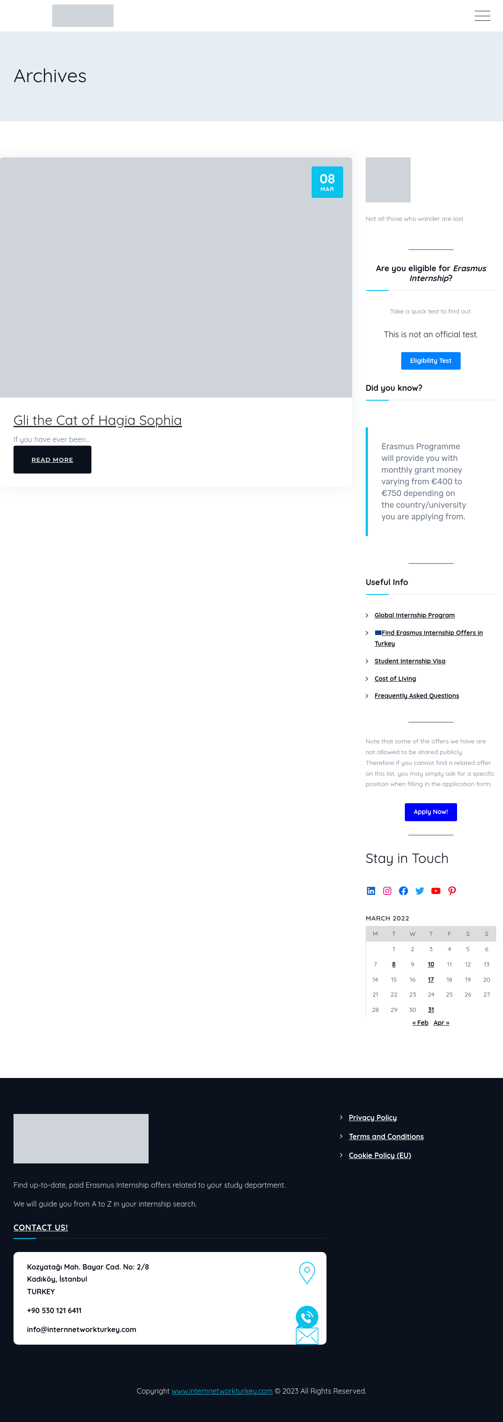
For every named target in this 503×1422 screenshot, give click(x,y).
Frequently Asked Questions (417, 696)
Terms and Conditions (386, 1136)
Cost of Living (395, 679)
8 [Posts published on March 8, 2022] (394, 964)
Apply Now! (431, 812)
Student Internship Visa (410, 661)
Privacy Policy (373, 1117)
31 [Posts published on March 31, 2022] (431, 1010)
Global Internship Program (415, 615)
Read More (52, 459)
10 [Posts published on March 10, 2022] (431, 964)
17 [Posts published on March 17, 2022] (431, 979)
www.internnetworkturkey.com (222, 1390)
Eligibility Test (431, 361)
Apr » (441, 1023)
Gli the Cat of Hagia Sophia (98, 420)
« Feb (420, 1023)
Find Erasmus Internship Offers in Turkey (429, 638)
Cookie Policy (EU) (380, 1155)
